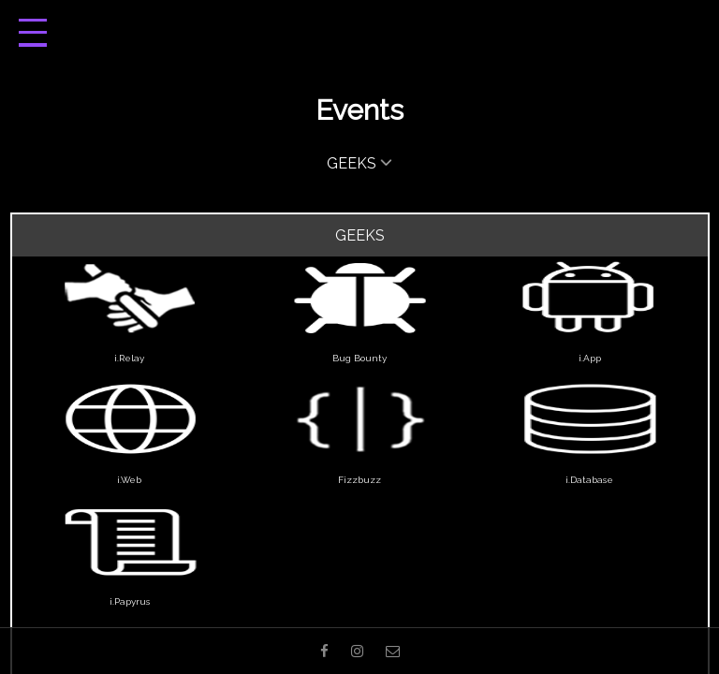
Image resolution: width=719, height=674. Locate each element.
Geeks (360, 235)
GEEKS (359, 162)
